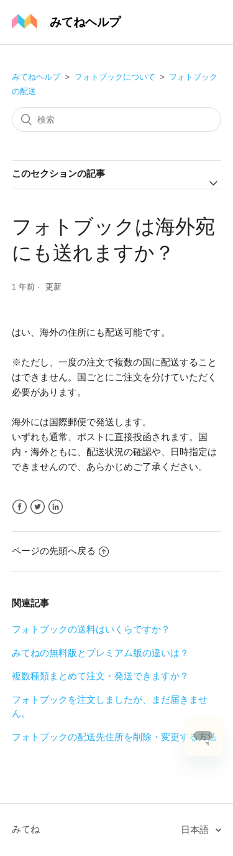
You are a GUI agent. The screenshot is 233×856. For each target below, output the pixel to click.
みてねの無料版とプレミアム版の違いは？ (100, 652)
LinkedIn (55, 507)
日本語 (196, 829)
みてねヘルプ (36, 77)
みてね (26, 829)
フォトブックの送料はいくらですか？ (91, 629)
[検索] (117, 119)
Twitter (37, 507)
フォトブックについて (115, 77)
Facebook (19, 507)
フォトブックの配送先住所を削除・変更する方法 (114, 736)
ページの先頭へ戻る (60, 550)
